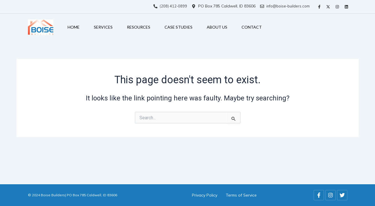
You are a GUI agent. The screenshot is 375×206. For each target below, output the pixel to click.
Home (74, 26)
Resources (138, 26)
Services (103, 26)
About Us (217, 26)
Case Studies (178, 26)
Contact (252, 26)
